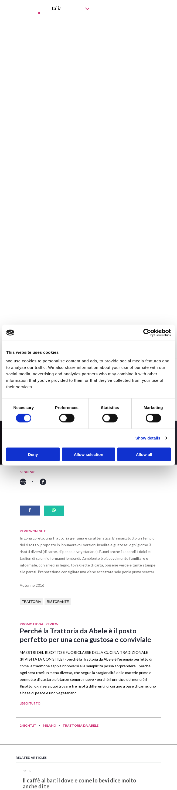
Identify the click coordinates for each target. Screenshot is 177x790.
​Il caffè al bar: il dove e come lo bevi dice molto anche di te (79, 783)
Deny (33, 454)
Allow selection (88, 454)
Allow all (144, 454)
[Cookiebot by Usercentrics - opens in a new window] (147, 333)
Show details (148, 438)
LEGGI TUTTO (30, 703)
